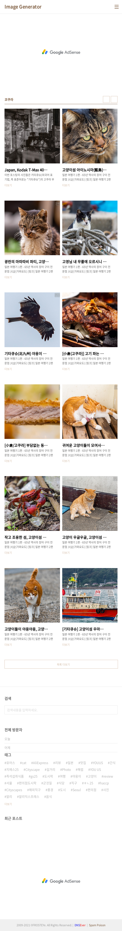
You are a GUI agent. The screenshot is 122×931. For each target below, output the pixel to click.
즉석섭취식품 (15, 776)
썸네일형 (106, 99)
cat (24, 762)
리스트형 (114, 99)
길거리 (51, 769)
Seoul (77, 789)
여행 (63, 776)
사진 (106, 789)
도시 (63, 789)
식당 (61, 783)
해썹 (80, 769)
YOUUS (98, 762)
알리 (9, 796)
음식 (49, 796)
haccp (104, 783)
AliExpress (40, 762)
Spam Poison (97, 925)
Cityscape (32, 769)
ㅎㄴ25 (88, 783)
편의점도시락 (27, 783)
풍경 (50, 789)
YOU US (95, 769)
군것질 (47, 783)
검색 (113, 710)
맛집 (83, 762)
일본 (70, 762)
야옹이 (76, 776)
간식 (112, 762)
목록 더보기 (63, 665)
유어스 (10, 762)
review (108, 776)
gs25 (34, 776)
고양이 (92, 776)
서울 (9, 783)
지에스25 (12, 769)
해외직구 (35, 789)
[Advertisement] (61, 52)
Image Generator (23, 7)
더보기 (8, 804)
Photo (66, 769)
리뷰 (58, 762)
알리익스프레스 (29, 796)
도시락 (48, 776)
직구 (74, 783)
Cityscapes (14, 789)
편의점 (92, 789)
